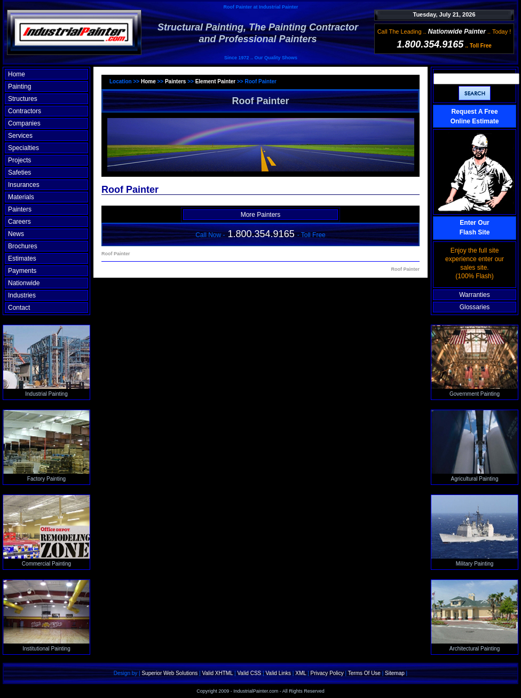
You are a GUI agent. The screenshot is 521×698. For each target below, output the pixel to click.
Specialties (23, 148)
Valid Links (278, 673)
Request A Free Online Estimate (475, 116)
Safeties (19, 172)
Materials (21, 197)
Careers (19, 221)
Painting (19, 86)
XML (300, 673)
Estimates (22, 258)
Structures (22, 99)
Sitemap (395, 673)
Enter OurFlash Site (475, 227)
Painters (19, 209)
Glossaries (475, 307)
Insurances (24, 185)
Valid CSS (249, 673)
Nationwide (24, 283)
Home (16, 74)
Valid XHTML (217, 673)
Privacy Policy (327, 673)
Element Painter (215, 81)
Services (20, 135)
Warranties (474, 295)
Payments (22, 271)
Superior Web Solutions (169, 673)
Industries (22, 295)
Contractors (24, 111)
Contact (19, 307)
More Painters (261, 214)
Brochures (22, 246)
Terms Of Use (364, 673)
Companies (24, 123)
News (16, 234)
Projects (19, 160)
